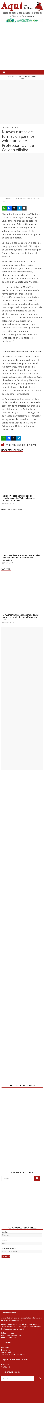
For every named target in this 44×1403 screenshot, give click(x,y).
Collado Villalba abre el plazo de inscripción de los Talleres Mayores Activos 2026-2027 (18, 498)
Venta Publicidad (8, 1352)
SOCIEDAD (15, 128)
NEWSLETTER (7, 450)
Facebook (5, 1364)
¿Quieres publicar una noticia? (13, 1354)
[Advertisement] (22, 102)
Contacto (5, 1347)
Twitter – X (5, 1367)
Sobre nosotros (7, 1333)
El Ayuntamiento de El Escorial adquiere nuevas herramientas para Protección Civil (21, 617)
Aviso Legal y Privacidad (11, 1335)
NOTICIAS (6, 128)
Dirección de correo (9, 1248)
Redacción (5, 1350)
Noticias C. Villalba (26, 198)
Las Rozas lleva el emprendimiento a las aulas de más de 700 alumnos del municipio (21, 557)
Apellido (5, 1240)
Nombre (5, 1232)
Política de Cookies (9, 1337)
